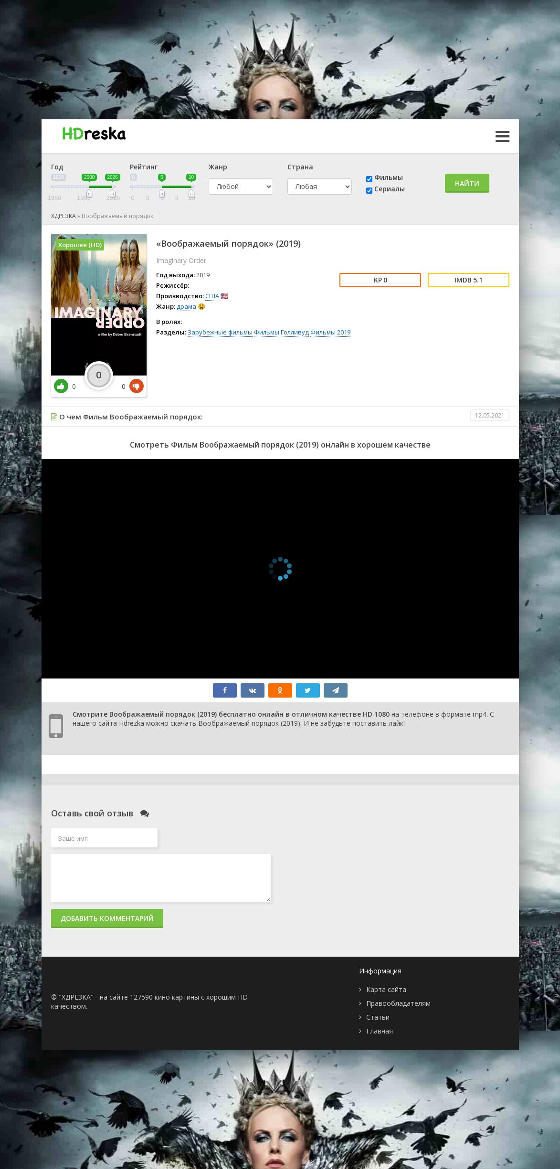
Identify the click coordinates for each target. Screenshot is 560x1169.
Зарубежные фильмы (220, 332)
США (212, 296)
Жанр (218, 166)
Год (57, 166)
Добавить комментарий (107, 918)
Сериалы (389, 188)
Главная (379, 1030)
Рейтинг (144, 166)
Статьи (378, 1017)
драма (186, 306)
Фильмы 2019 (330, 332)
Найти (467, 183)
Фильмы (388, 177)
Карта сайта (386, 989)
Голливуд (295, 332)
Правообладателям (398, 1003)
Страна (300, 166)
